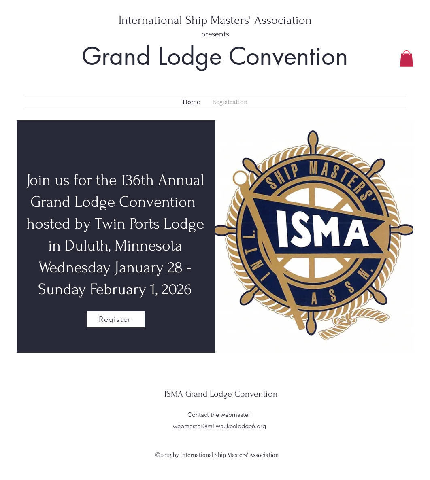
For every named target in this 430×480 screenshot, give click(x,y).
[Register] (116, 319)
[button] (406, 58)
